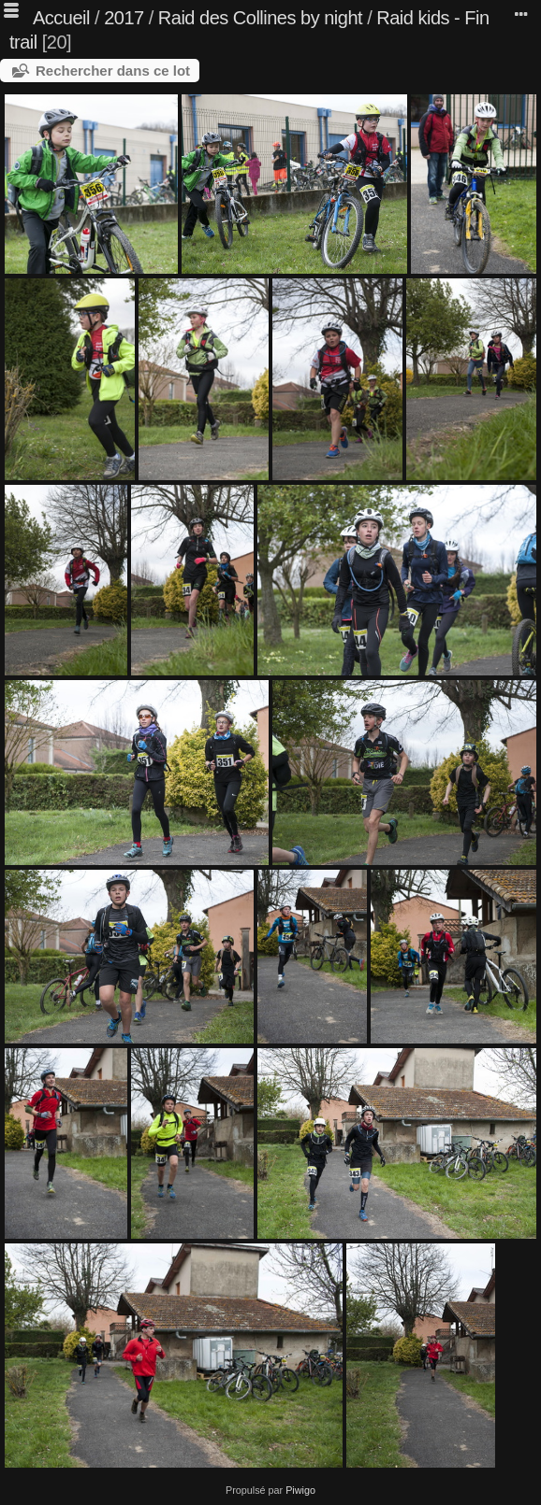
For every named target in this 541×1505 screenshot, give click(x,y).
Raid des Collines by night (260, 17)
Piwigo (300, 1490)
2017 (124, 17)
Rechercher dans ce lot (113, 70)
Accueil (61, 17)
